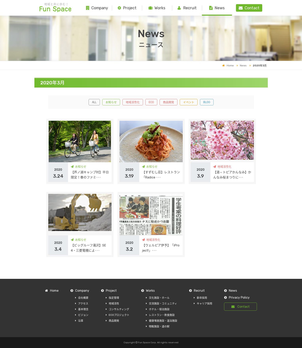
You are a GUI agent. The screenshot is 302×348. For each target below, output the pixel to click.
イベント (188, 102)
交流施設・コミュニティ (161, 303)
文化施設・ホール (157, 297)
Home (228, 65)
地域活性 (112, 303)
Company (97, 8)
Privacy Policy (237, 297)
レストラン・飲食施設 (160, 314)
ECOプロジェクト (117, 314)
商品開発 (168, 102)
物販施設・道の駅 (157, 326)
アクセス (81, 303)
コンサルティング (117, 309)
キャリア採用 (203, 303)
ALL (94, 102)
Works (157, 8)
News (217, 8)
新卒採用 (200, 297)
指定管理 (112, 297)
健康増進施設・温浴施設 (161, 320)
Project (127, 8)
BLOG (206, 102)
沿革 (79, 320)
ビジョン (81, 314)
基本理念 (81, 309)
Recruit (187, 8)
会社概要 (81, 297)
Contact (240, 306)
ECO (151, 102)
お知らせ (111, 102)
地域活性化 (133, 102)
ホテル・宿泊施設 (157, 309)
